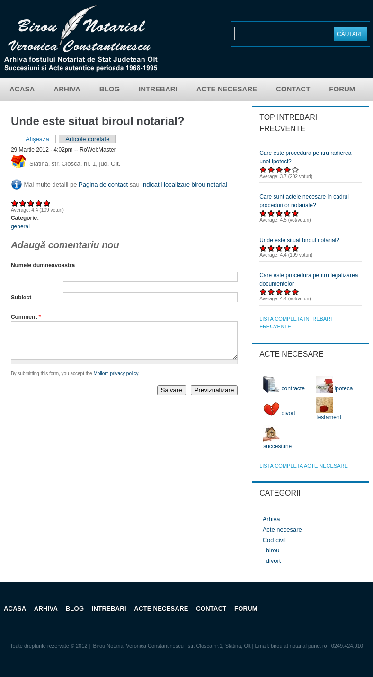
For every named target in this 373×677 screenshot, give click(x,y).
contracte (284, 388)
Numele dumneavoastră (43, 265)
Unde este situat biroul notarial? (299, 240)
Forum (342, 89)
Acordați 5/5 (47, 203)
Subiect (21, 297)
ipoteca (334, 388)
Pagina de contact (103, 184)
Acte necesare (226, 89)
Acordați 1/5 (15, 203)
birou (273, 550)
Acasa (22, 89)
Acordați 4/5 (39, 203)
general (20, 226)
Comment (26, 317)
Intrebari (158, 89)
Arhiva (66, 89)
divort (279, 413)
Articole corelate (87, 139)
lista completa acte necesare (303, 466)
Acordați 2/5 (23, 203)
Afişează (41, 139)
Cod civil (274, 539)
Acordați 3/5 (31, 203)
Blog (109, 89)
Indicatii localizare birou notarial (184, 184)
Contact (293, 89)
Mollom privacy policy (115, 380)
